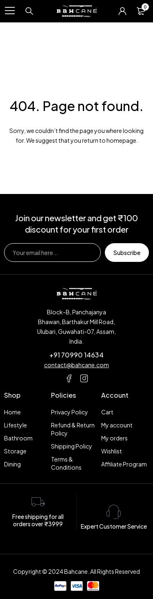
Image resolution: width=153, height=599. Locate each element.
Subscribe (126, 252)
